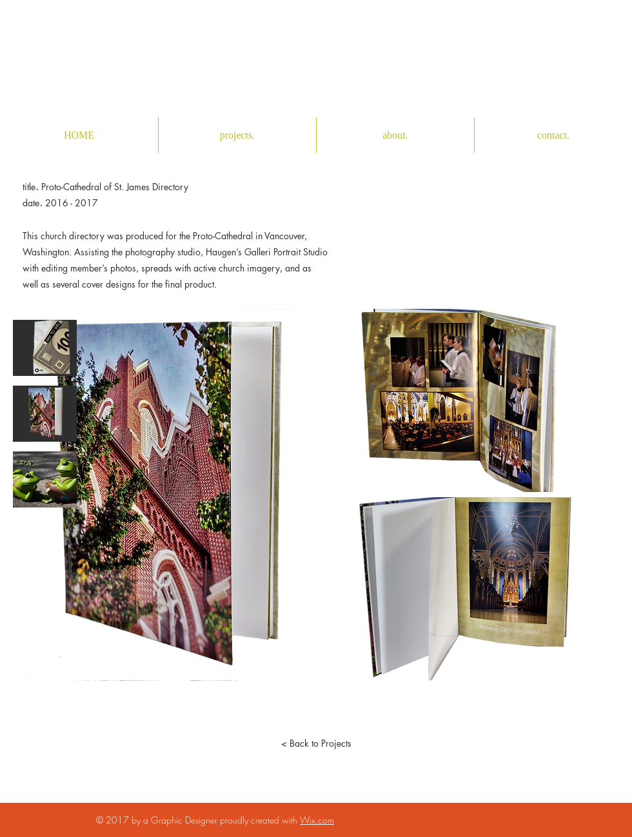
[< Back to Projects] (316, 743)
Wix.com (317, 820)
